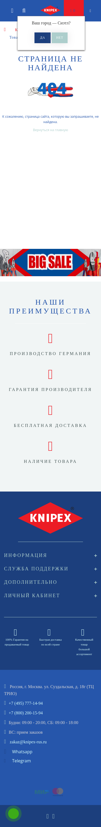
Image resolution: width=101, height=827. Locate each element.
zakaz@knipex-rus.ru (28, 742)
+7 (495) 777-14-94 (26, 703)
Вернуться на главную (50, 130)
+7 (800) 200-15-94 (26, 713)
